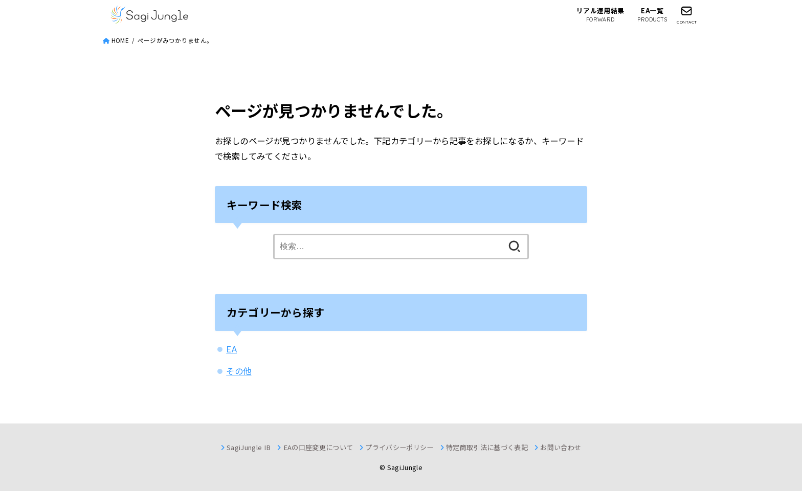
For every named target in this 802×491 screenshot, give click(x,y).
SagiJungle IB (249, 447)
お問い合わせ (560, 447)
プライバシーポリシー (399, 447)
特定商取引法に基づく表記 (487, 447)
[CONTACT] (686, 15)
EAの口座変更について (318, 447)
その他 (238, 371)
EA (231, 349)
